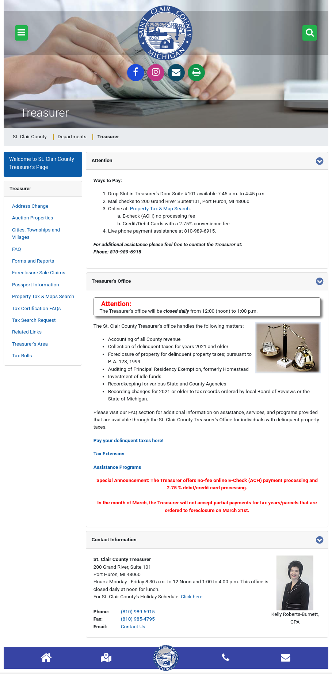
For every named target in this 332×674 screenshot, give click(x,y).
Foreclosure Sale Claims (38, 272)
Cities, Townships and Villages (36, 233)
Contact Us (133, 626)
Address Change (30, 206)
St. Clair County (30, 136)
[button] (21, 33)
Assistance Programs (117, 467)
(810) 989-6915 (138, 611)
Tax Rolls (22, 355)
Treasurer (20, 188)
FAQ (16, 249)
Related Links (27, 332)
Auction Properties (32, 218)
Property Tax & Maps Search (43, 296)
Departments (72, 136)
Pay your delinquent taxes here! (129, 440)
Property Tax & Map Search (160, 208)
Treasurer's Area (30, 344)
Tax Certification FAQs (36, 308)
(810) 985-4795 (138, 619)
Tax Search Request (34, 320)
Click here (191, 596)
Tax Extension (109, 453)
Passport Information (35, 284)
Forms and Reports (33, 261)
